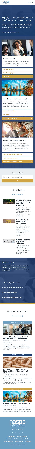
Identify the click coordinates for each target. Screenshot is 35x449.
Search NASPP (17, 173)
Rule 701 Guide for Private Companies (22, 221)
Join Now (6, 76)
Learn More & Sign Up (10, 118)
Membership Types (9, 73)
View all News (17, 194)
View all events (17, 316)
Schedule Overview (9, 111)
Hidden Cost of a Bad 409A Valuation (23, 241)
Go (17, 181)
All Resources (11, 283)
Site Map (28, 441)
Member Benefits (8, 69)
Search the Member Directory (12, 154)
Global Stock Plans (12, 287)
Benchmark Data (12, 297)
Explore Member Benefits (9, 32)
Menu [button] (30, 2)
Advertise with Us (12, 439)
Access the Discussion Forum (12, 161)
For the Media (24, 439)
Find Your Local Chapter (10, 158)
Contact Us (11, 436)
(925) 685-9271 (18, 429)
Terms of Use (19, 441)
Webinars (9, 292)
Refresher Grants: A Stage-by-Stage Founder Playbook (23, 202)
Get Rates (6, 114)
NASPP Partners (22, 436)
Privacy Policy (8, 441)
